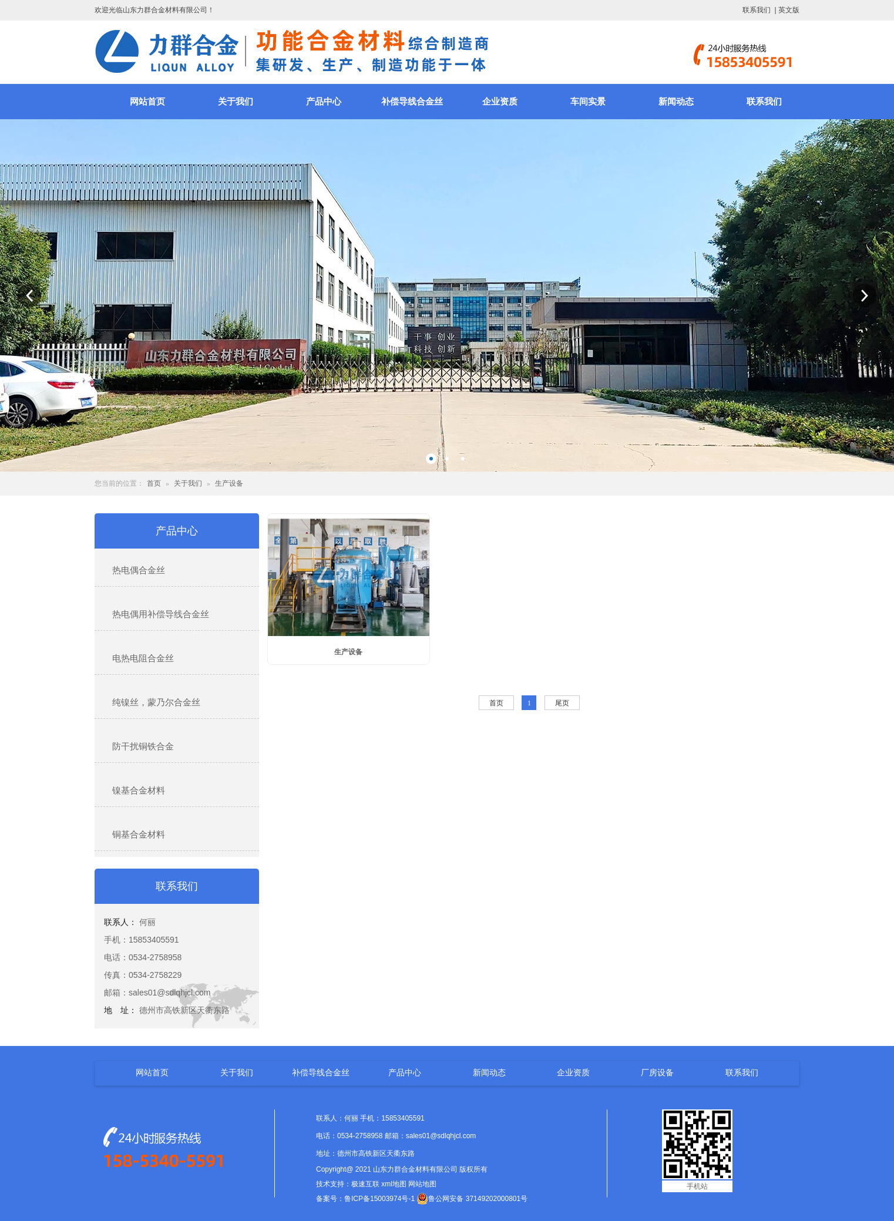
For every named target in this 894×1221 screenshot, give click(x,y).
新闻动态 (676, 101)
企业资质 (499, 101)
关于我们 (235, 101)
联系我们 (756, 10)
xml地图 (393, 1184)
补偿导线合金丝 (412, 101)
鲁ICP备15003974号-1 (379, 1199)
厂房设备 (657, 1072)
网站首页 (147, 101)
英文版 (788, 10)
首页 (154, 483)
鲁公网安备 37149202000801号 (471, 1199)
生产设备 (229, 483)
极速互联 (365, 1184)
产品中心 (323, 101)
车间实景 (588, 101)
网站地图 (422, 1184)
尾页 (562, 703)
